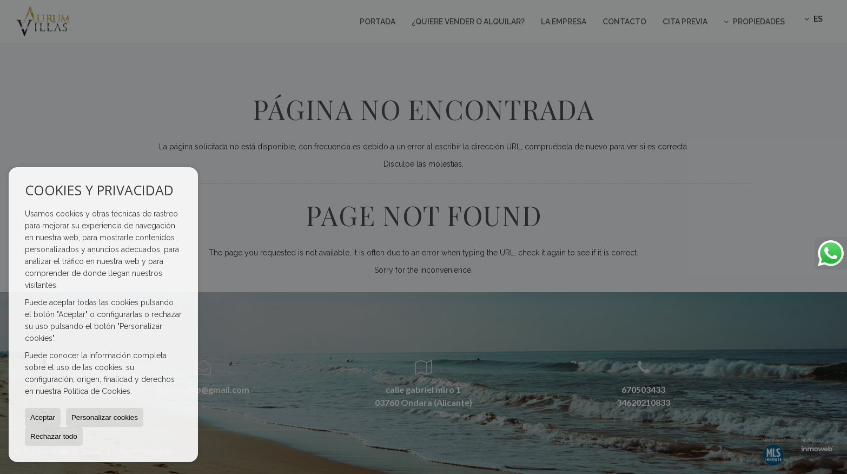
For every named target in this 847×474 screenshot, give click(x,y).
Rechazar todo (53, 436)
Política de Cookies (96, 391)
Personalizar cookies (104, 417)
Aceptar (42, 417)
